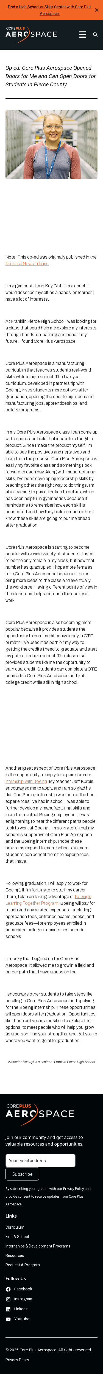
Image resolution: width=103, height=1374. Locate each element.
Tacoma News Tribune (27, 263)
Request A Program (22, 1265)
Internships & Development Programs (37, 1246)
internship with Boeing (26, 781)
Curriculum (14, 1227)
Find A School (17, 1236)
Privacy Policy (17, 1360)
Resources (14, 1255)
